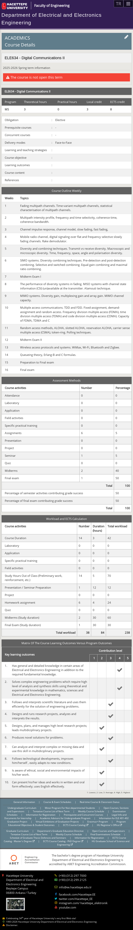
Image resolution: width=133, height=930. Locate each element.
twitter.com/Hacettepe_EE (76, 899)
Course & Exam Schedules (58, 802)
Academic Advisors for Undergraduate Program (65, 818)
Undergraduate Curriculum (22, 808)
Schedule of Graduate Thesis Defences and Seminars (38, 837)
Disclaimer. (12, 925)
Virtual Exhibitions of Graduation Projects (57, 821)
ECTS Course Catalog (75, 825)
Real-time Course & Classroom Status (100, 802)
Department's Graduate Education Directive (60, 831)
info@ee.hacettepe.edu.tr (75, 887)
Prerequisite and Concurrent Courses (84, 814)
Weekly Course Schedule (91, 811)
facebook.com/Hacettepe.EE (77, 894)
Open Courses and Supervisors (108, 831)
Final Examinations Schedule (105, 834)
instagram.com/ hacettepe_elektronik (83, 903)
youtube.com (67, 907)
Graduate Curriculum (17, 831)
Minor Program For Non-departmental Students (70, 808)
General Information (24, 802)
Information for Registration (41, 814)
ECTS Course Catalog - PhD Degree (63, 841)
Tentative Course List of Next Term (51, 811)
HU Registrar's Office (109, 825)
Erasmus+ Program (97, 821)
